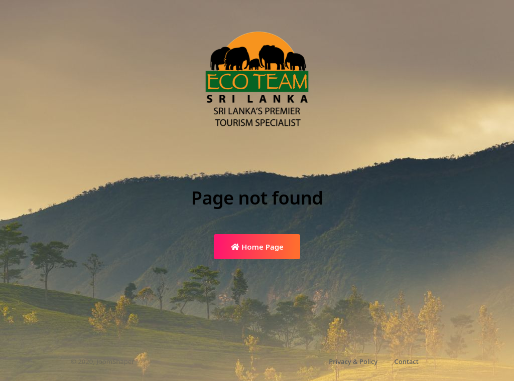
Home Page (257, 247)
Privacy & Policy (353, 361)
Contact (407, 361)
